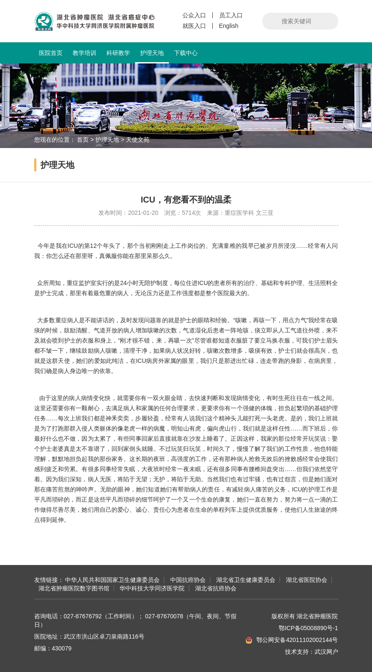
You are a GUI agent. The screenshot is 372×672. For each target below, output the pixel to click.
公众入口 (194, 15)
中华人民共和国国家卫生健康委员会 (112, 580)
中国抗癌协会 (188, 580)
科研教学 (118, 52)
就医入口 (194, 26)
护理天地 (152, 56)
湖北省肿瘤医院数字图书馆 (73, 588)
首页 (83, 139)
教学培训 (84, 52)
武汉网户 (326, 651)
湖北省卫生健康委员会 (245, 580)
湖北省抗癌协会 (215, 588)
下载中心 (186, 52)
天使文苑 (137, 139)
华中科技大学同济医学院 (152, 588)
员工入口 (231, 15)
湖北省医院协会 (306, 580)
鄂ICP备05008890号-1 (308, 628)
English (229, 26)
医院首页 (50, 52)
